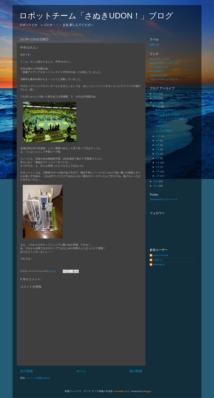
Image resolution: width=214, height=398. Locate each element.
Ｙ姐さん (157, 260)
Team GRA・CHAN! (160, 59)
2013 (156, 102)
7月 (158, 149)
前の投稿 (135, 371)
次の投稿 (26, 371)
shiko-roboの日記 (158, 75)
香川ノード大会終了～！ (168, 110)
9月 (158, 140)
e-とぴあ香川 (156, 71)
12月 (158, 106)
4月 (158, 162)
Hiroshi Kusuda (160, 255)
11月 (158, 136)
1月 (158, 176)
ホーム (81, 371)
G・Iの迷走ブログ (159, 67)
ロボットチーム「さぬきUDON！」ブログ (96, 15)
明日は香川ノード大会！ (168, 114)
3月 (158, 167)
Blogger (147, 391)
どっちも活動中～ (164, 130)
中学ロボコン (162, 126)
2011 (156, 185)
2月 (158, 171)
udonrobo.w (159, 264)
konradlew (119, 391)
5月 (158, 158)
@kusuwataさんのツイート (164, 199)
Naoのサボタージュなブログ (165, 63)
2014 (156, 98)
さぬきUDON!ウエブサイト (164, 79)
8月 (158, 145)
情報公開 (154, 44)
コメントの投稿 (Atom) (38, 378)
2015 (156, 93)
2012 (156, 181)
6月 (158, 153)
